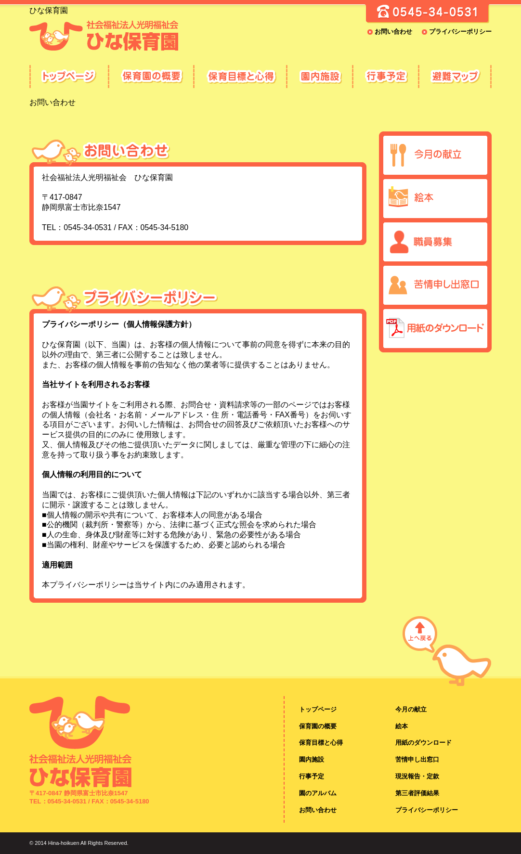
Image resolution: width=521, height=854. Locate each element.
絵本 (401, 726)
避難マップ (455, 76)
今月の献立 (411, 709)
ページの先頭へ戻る (447, 649)
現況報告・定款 (417, 776)
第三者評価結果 (417, 793)
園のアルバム (318, 793)
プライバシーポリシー (460, 31)
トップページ (318, 709)
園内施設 (319, 76)
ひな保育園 (68, 76)
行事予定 (385, 76)
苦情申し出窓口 (417, 759)
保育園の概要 (150, 76)
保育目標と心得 (239, 76)
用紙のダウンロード (423, 742)
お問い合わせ (393, 31)
